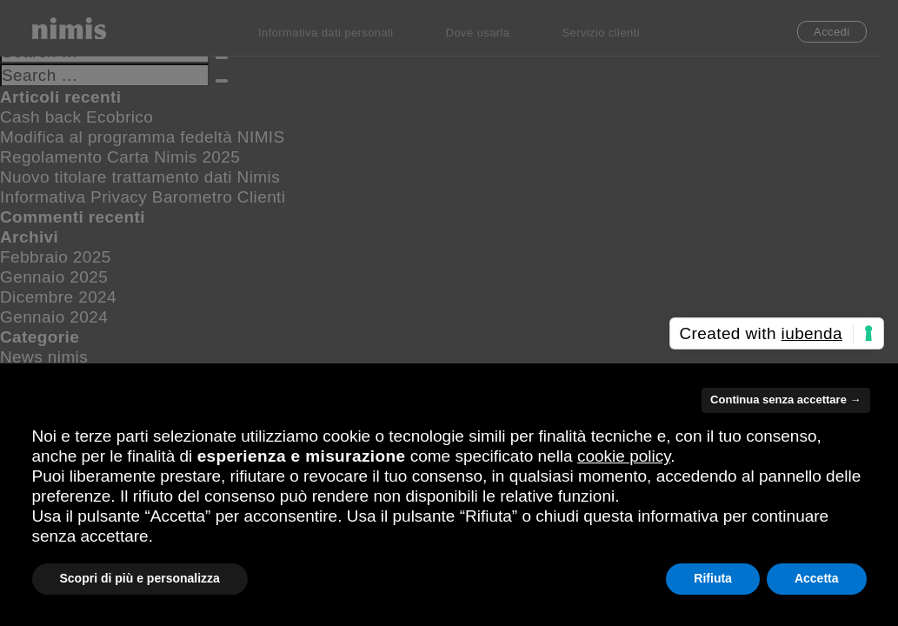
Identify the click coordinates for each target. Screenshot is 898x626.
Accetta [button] (817, 578)
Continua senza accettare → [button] (785, 399)
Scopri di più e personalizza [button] (140, 578)
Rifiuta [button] (713, 578)
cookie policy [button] (623, 456)
